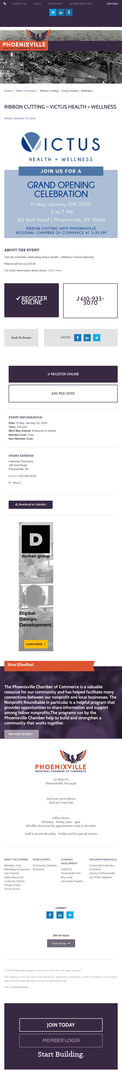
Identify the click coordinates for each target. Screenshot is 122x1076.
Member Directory (81, 3)
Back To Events (21, 337)
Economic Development (69, 861)
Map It (17, 482)
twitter (52, 12)
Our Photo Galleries (100, 877)
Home (8, 90)
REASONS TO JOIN (21, 734)
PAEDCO (66, 869)
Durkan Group (20, 987)
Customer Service (14, 881)
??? (4, 4)
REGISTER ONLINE (31, 300)
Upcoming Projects (72, 881)
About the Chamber (16, 859)
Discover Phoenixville (103, 859)
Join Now (112, 3)
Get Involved (11, 873)
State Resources (13, 877)
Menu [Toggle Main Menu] (10, 45)
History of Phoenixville (102, 873)
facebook (69, 12)
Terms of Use (12, 889)
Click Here (55, 270)
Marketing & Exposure (17, 869)
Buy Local (66, 877)
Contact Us (19, 3)
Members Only (12, 865)
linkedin (61, 12)
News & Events (26, 90)
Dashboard (55, 3)
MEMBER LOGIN (61, 1040)
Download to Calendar (30, 504)
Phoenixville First (71, 873)
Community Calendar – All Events (46, 867)
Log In (37, 3)
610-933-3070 (90, 300)
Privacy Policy (12, 885)
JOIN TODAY (61, 1025)
